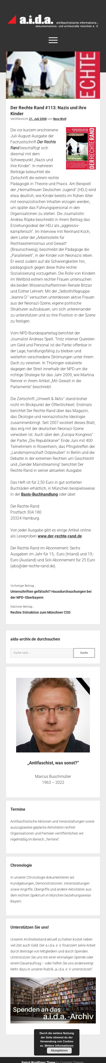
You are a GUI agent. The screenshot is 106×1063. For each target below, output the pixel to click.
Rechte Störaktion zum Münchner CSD (40, 612)
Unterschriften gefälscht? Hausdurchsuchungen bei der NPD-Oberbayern (51, 594)
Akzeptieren (59, 1050)
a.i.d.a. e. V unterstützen (73, 969)
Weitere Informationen (59, 1045)
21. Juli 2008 (38, 119)
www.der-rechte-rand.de (60, 536)
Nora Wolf (59, 119)
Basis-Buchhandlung (39, 494)
